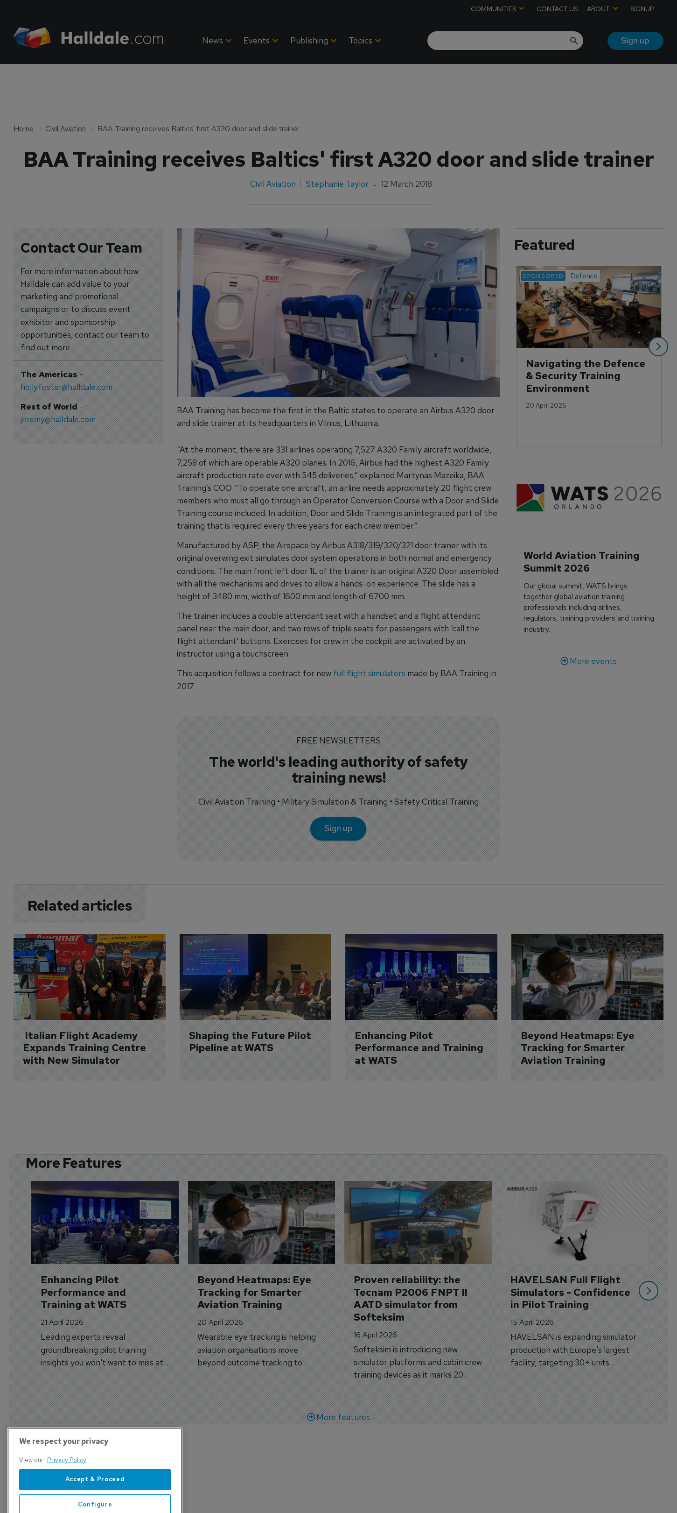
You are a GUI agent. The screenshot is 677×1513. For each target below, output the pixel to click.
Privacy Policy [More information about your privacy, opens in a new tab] (66, 1495)
